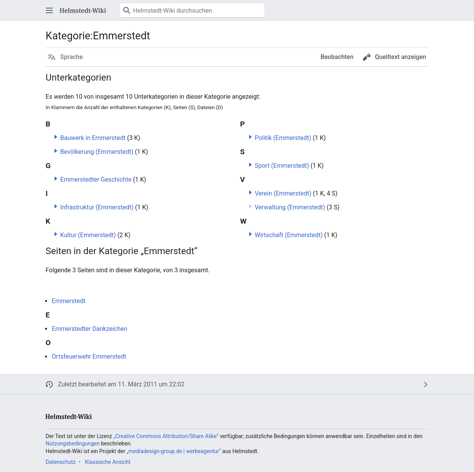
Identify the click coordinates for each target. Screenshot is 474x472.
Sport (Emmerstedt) (282, 165)
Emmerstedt (68, 301)
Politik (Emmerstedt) (283, 138)
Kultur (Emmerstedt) (88, 235)
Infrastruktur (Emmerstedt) (96, 207)
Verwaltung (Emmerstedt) (290, 207)
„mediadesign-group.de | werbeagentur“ (173, 451)
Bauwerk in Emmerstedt (93, 138)
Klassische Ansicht (108, 462)
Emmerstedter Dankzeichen (89, 328)
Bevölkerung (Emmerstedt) (96, 151)
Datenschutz (60, 462)
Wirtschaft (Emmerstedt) (289, 235)
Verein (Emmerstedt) (283, 193)
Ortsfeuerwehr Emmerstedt (89, 356)
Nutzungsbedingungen (72, 443)
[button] (49, 10)
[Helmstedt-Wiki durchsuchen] (192, 10)
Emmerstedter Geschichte (95, 179)
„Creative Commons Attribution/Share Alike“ (166, 436)
